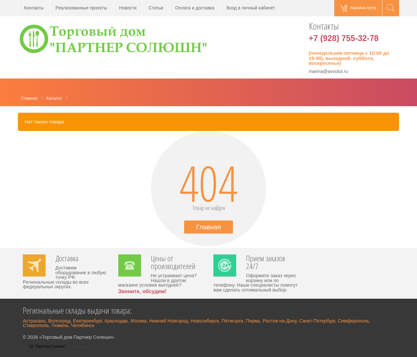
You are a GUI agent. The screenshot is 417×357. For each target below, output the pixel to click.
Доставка (67, 259)
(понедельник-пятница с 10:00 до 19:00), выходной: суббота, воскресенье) (349, 58)
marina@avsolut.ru (328, 71)
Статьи (156, 8)
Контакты (34, 8)
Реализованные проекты (81, 8)
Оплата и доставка (195, 8)
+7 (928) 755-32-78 (344, 38)
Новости (128, 8)
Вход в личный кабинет (250, 8)
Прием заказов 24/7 (265, 262)
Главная (208, 227)
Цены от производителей (173, 262)
